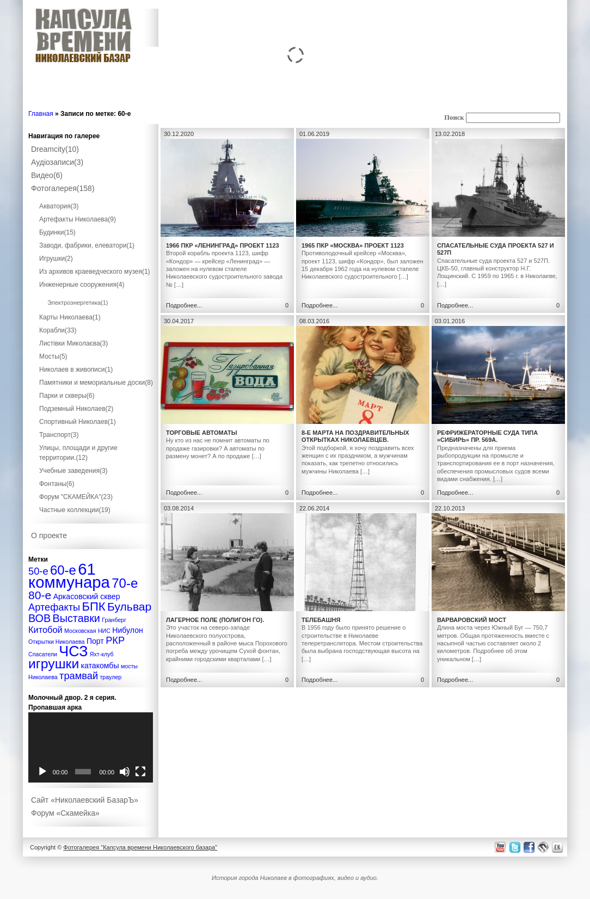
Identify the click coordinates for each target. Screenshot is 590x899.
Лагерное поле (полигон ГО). (215, 620)
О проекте (49, 535)
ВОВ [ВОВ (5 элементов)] (39, 618)
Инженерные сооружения (82, 284)
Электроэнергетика (77, 302)
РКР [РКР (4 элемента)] (115, 640)
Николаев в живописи (76, 369)
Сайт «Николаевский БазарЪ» (84, 800)
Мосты (53, 356)
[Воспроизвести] (42, 771)
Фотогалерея (63, 188)
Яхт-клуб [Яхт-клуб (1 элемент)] (102, 654)
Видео (47, 175)
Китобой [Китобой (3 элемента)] (45, 630)
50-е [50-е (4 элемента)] (38, 571)
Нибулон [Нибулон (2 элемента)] (127, 630)
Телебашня (321, 620)
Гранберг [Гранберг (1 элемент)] (114, 620)
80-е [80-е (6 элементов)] (39, 595)
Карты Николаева (70, 317)
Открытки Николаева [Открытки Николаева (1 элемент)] (56, 641)
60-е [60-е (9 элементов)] (63, 570)
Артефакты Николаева (77, 219)
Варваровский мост (471, 620)
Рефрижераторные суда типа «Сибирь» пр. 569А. (487, 436)
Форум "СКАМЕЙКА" (76, 497)
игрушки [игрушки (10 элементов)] (53, 663)
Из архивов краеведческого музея (94, 271)
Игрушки (56, 258)
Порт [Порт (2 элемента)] (95, 641)
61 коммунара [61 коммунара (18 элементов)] (69, 575)
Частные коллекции (74, 510)
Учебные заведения (73, 471)
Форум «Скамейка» (65, 813)
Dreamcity (55, 149)
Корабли (57, 330)
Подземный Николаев (76, 408)
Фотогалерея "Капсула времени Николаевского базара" (140, 847)
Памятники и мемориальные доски (96, 382)
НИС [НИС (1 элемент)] (104, 630)
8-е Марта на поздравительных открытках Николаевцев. (355, 436)
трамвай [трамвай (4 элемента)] (78, 675)
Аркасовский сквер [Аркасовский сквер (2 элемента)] (86, 596)
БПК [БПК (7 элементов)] (93, 606)
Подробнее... (184, 305)
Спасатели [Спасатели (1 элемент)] (42, 654)
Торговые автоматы (201, 432)
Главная (40, 114)
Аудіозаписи (57, 162)
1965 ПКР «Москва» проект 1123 (353, 245)
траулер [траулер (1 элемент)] (110, 677)
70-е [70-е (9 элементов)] (125, 583)
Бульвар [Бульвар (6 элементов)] (129, 606)
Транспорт (58, 435)
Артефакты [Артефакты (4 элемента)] (54, 607)
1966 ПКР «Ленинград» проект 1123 (222, 245)
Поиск (454, 117)
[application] (90, 747)
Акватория (59, 206)
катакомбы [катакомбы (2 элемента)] (100, 665)
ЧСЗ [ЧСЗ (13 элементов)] (73, 651)
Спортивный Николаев (77, 422)
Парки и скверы (66, 395)
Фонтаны (56, 484)
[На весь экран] (140, 771)
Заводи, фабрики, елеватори (86, 245)
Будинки (57, 232)
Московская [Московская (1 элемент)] (80, 630)
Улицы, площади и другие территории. (78, 452)
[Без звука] (124, 771)
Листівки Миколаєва (73, 343)
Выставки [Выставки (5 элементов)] (76, 618)
